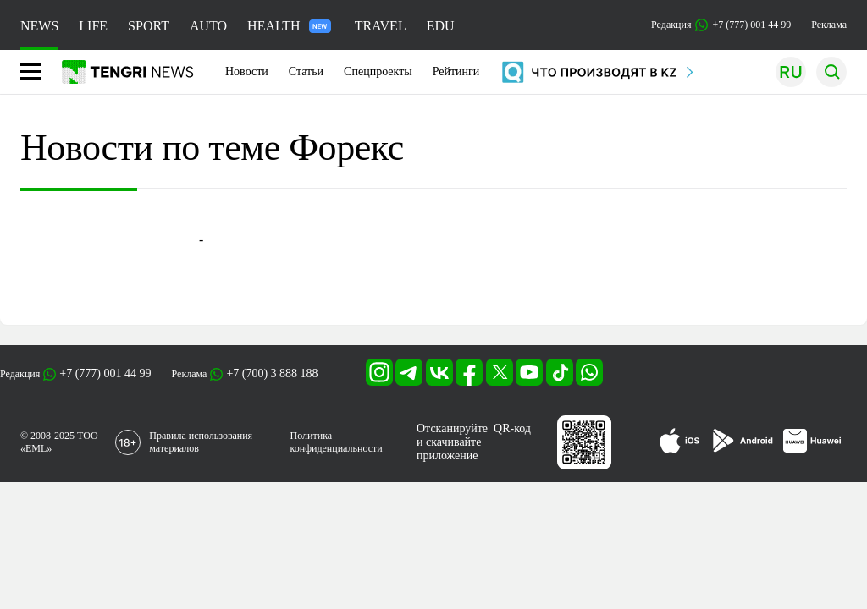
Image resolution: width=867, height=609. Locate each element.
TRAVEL (380, 26)
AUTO (208, 26)
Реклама (829, 24)
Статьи (306, 71)
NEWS (39, 26)
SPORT (148, 26)
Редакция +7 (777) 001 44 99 (721, 25)
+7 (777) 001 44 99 (105, 373)
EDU (441, 26)
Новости (246, 71)
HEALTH (289, 26)
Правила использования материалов (200, 442)
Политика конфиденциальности (336, 442)
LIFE (93, 26)
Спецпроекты (378, 71)
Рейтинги (456, 71)
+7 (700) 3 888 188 (272, 373)
